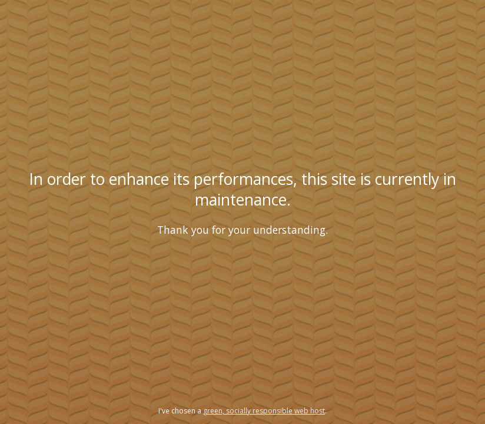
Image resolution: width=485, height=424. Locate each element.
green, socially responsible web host (264, 411)
